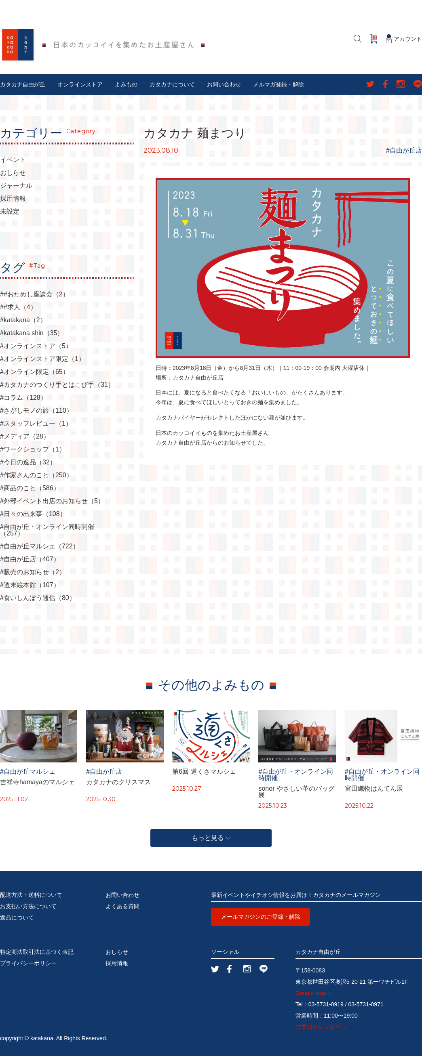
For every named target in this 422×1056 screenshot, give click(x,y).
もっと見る (211, 837)
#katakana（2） (23, 320)
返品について (17, 917)
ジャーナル (16, 186)
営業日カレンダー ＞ (321, 1027)
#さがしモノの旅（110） (36, 410)
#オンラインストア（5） (36, 346)
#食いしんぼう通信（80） (38, 598)
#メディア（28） (25, 436)
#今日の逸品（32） (28, 462)
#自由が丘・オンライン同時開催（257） (47, 530)
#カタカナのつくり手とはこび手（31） (57, 385)
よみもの (126, 84)
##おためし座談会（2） (34, 294)
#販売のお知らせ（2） (32, 572)
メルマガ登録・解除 (278, 84)
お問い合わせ (224, 84)
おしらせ (13, 173)
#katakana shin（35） (31, 333)
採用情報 (13, 198)
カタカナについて (172, 84)
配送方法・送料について (31, 895)
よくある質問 (122, 906)
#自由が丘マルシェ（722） (39, 546)
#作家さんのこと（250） (36, 475)
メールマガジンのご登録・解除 (260, 916)
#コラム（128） (23, 398)
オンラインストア (80, 84)
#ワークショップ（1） (32, 449)
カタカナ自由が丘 (22, 84)
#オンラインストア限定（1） (42, 359)
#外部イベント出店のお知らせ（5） (52, 501)
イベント (13, 160)
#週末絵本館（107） (30, 585)
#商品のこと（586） (30, 488)
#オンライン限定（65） (34, 372)
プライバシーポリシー (28, 963)
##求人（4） (18, 307)
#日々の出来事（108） (33, 514)
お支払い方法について (28, 906)
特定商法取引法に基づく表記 (37, 952)
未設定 (9, 211)
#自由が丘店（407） (30, 559)
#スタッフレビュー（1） (36, 423)
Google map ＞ (314, 993)
